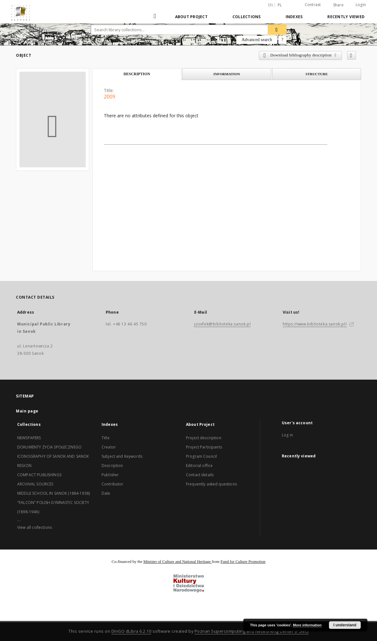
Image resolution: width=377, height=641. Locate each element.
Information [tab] (226, 74)
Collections (246, 16)
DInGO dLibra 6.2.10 (131, 631)
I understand (344, 625)
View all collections (34, 527)
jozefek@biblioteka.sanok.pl (222, 324)
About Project (191, 16)
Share (338, 5)
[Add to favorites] (351, 55)
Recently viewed (346, 16)
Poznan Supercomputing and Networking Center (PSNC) (252, 631)
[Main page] (155, 17)
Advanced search (256, 39)
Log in (287, 435)
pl (280, 5)
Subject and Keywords (122, 456)
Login (361, 4)
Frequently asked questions (211, 484)
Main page (27, 411)
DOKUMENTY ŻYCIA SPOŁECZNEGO (49, 447)
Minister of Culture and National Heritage (177, 561)
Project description (203, 438)
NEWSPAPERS (29, 438)
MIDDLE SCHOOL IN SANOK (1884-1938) (53, 493)
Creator (109, 447)
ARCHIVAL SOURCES (35, 484)
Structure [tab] (316, 74)
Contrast (313, 4)
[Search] (277, 30)
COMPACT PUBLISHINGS (39, 474)
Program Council (201, 456)
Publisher (110, 474)
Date (106, 493)
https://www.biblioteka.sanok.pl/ (315, 324)
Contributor (113, 484)
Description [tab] (137, 74)
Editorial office (199, 465)
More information (307, 625)
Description (112, 465)
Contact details (200, 474)
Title (106, 438)
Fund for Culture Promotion (243, 561)
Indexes (294, 16)
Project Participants (204, 447)
